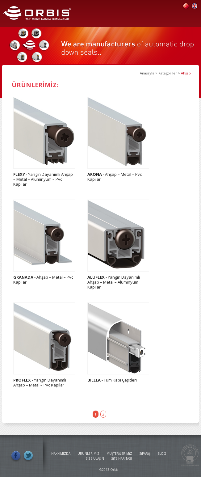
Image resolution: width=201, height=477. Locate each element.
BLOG (161, 453)
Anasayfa (147, 73)
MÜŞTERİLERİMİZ (119, 453)
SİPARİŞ (144, 453)
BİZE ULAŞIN (95, 458)
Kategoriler (167, 73)
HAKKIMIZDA (60, 453)
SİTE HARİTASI (121, 458)
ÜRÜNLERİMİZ (88, 453)
